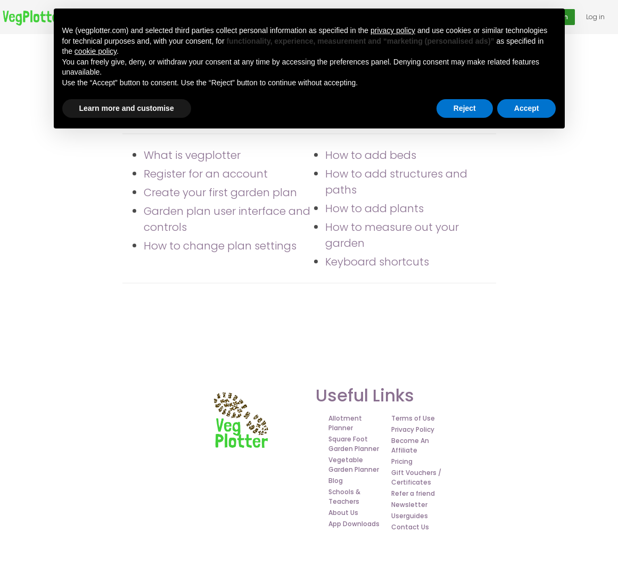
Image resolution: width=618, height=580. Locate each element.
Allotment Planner (345, 423)
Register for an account (206, 173)
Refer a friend (413, 493)
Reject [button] (465, 108)
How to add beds (370, 155)
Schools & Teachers (344, 496)
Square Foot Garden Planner (353, 443)
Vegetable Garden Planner (353, 464)
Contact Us (410, 526)
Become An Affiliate (410, 445)
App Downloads (354, 523)
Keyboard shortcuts (377, 261)
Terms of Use (413, 418)
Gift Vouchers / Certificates (416, 477)
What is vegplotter (192, 155)
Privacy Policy (412, 429)
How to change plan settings (220, 245)
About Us (343, 512)
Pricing (402, 461)
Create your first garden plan (220, 192)
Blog (335, 480)
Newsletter (409, 504)
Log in (595, 16)
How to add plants (374, 208)
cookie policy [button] (96, 51)
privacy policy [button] (392, 30)
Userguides (409, 515)
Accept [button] (526, 108)
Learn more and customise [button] (126, 108)
